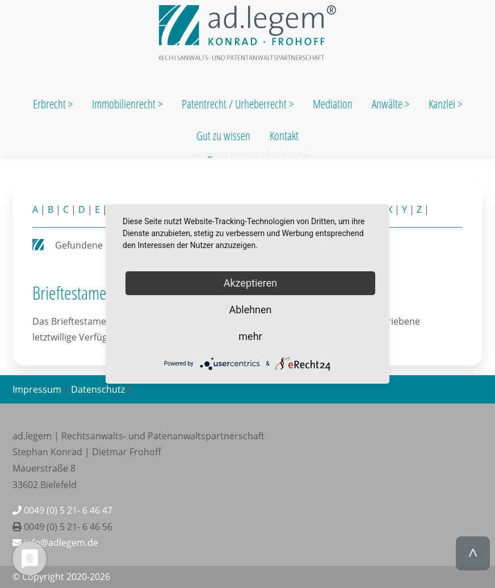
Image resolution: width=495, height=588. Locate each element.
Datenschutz (98, 389)
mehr (250, 336)
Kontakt (284, 136)
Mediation (333, 104)
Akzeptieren (251, 283)
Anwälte (388, 104)
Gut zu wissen (223, 136)
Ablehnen (250, 310)
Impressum (36, 389)
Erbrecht (49, 104)
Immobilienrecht (125, 104)
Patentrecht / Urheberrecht (234, 104)
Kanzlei (443, 104)
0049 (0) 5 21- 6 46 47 (62, 510)
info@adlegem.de (55, 542)
